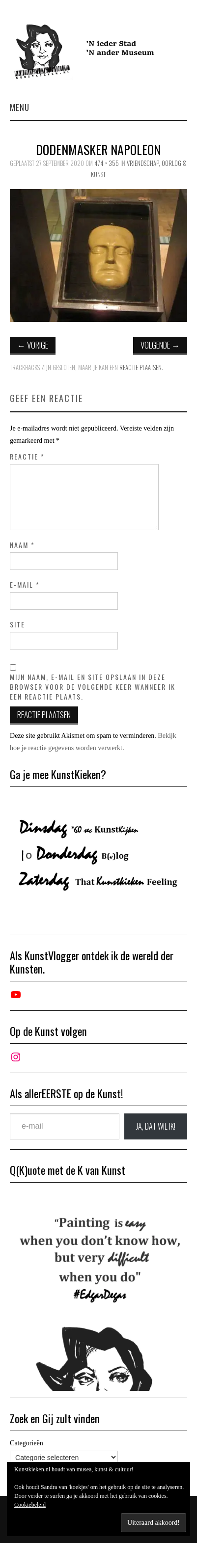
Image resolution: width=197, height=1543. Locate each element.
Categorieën (26, 1443)
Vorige (32, 345)
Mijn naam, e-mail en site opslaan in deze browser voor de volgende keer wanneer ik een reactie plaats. (92, 687)
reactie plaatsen (140, 367)
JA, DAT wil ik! (155, 1126)
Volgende (160, 345)
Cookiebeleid (30, 1504)
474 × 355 (106, 163)
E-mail (25, 585)
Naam (22, 545)
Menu (19, 107)
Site (17, 624)
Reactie (27, 456)
